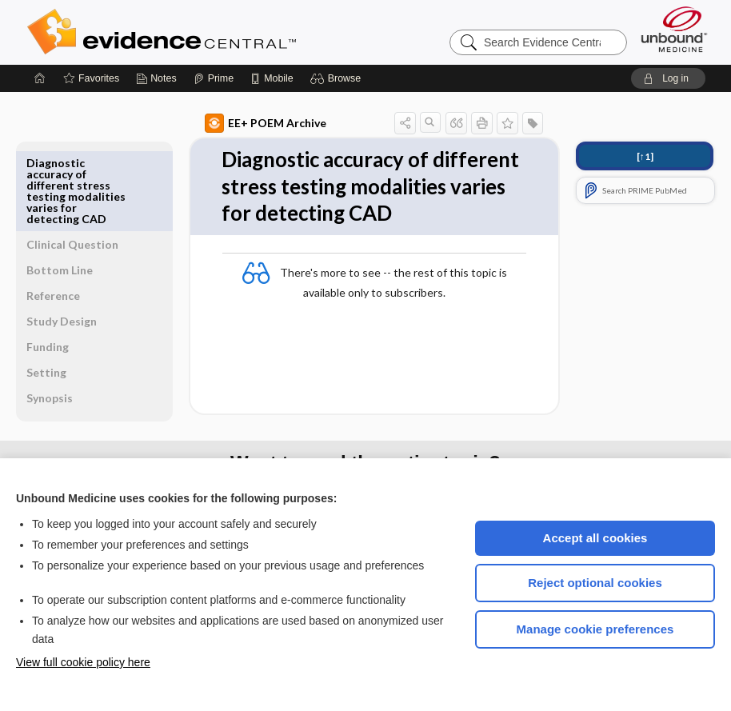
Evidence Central (225, 32)
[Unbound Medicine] (674, 29)
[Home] (40, 78)
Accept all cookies (595, 538)
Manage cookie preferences (595, 629)
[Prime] (214, 78)
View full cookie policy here (83, 662)
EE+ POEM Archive (229, 123)
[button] (338, 78)
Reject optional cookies (595, 582)
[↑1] (645, 156)
